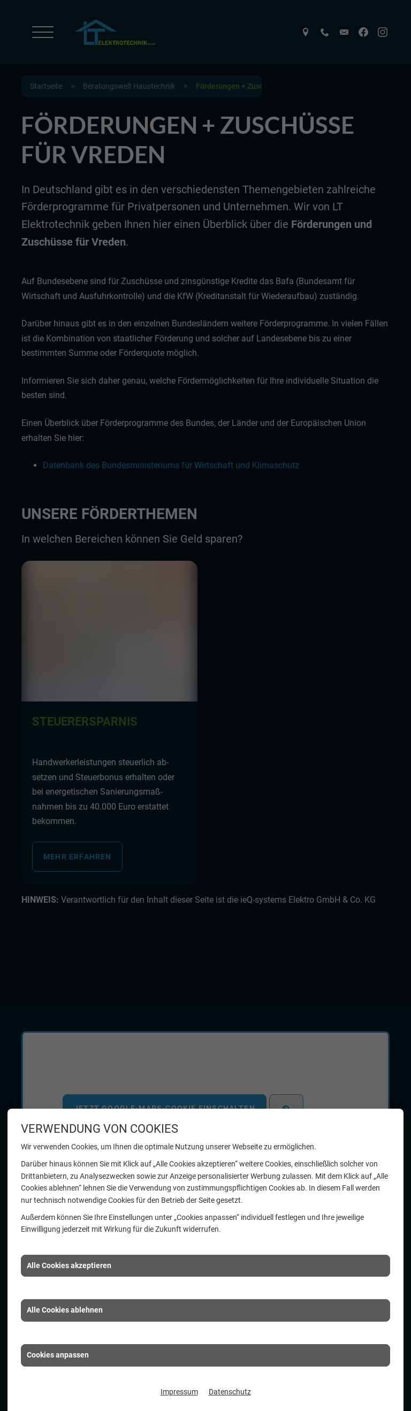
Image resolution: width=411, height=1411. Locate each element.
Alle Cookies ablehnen (65, 1310)
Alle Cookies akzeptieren (69, 1265)
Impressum (179, 1391)
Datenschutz (230, 1391)
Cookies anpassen (58, 1355)
